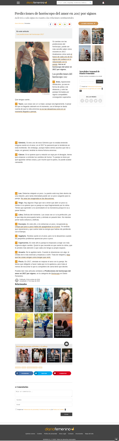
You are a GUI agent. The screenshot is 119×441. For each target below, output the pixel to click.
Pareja (24, 367)
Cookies (39, 433)
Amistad (18, 367)
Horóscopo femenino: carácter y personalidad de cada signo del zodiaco (23, 306)
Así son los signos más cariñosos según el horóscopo (43, 308)
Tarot (40, 367)
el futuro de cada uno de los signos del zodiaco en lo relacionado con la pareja (62, 59)
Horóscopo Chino (32, 367)
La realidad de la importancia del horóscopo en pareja (43, 333)
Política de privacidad (50, 433)
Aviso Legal (62, 433)
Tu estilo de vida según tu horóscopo (62, 308)
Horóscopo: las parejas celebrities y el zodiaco (31, 346)
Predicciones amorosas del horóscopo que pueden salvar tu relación (22, 332)
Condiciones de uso (45, 409)
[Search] (90, 2)
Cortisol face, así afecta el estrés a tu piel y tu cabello (85, 39)
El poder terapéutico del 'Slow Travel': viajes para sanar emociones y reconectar (98, 37)
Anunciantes (79, 433)
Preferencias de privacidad (31, 409)
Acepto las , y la (40, 409)
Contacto (70, 433)
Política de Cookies (58, 409)
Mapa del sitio (89, 433)
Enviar (66, 414)
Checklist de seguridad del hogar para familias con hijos (98, 56)
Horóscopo (55, 273)
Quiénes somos (30, 433)
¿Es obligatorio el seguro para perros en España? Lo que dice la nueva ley (85, 54)
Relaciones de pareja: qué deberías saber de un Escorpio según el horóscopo (62, 332)
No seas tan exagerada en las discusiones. (37, 198)
